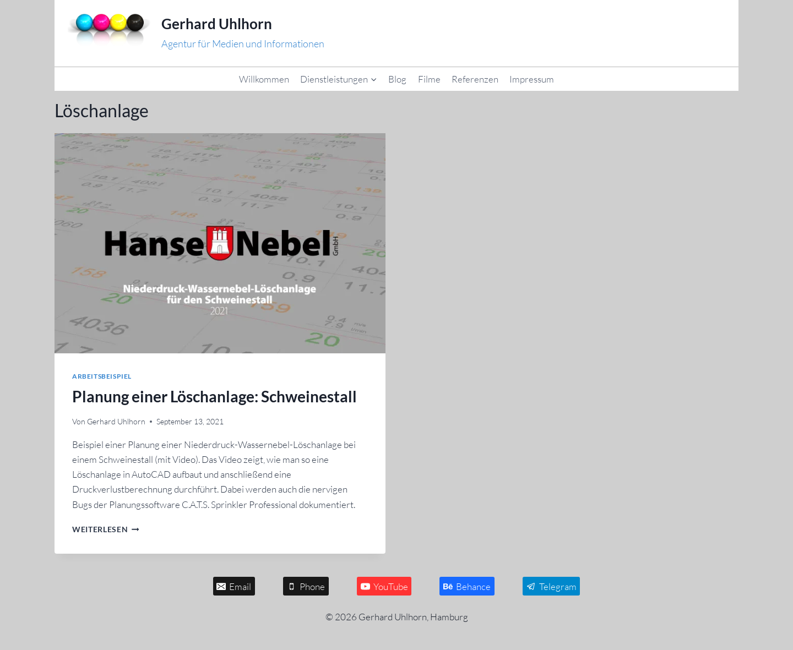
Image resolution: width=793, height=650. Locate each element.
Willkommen (264, 79)
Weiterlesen (105, 529)
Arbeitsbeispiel (102, 376)
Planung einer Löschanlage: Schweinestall (214, 396)
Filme (429, 79)
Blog (397, 79)
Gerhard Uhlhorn (116, 421)
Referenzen (475, 79)
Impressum (531, 79)
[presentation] (220, 243)
